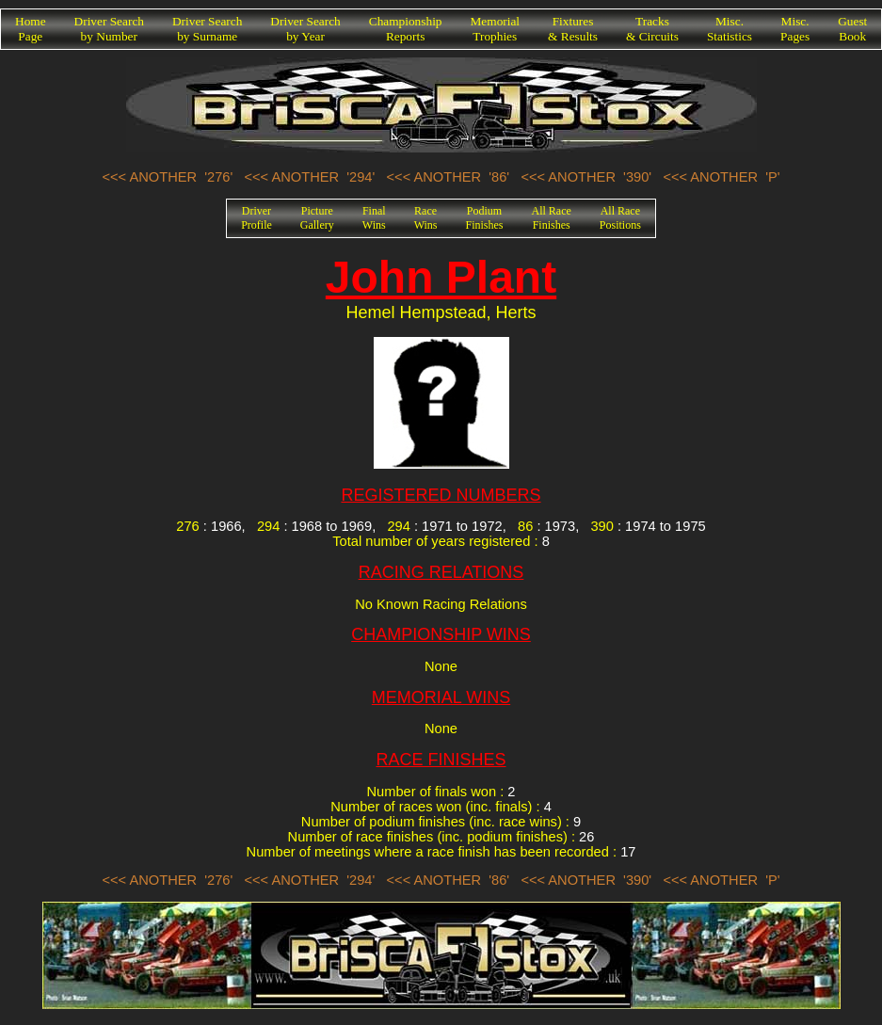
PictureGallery (317, 218)
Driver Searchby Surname (207, 28)
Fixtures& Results (573, 28)
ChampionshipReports (405, 28)
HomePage (30, 28)
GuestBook (852, 28)
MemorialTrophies (496, 28)
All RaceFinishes (551, 218)
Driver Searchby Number (109, 28)
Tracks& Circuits (652, 28)
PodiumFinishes (485, 218)
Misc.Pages (795, 28)
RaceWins (426, 218)
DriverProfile (256, 218)
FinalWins (374, 218)
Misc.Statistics (729, 28)
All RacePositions (620, 218)
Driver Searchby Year (305, 28)
